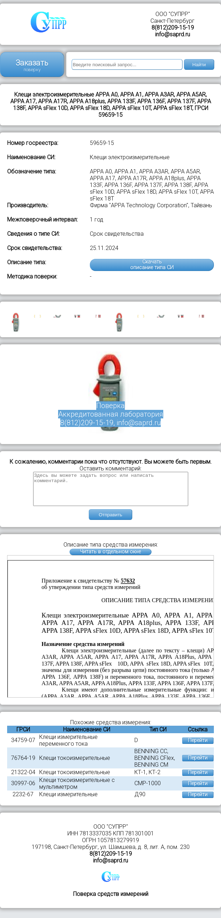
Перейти (197, 747)
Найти (199, 64)
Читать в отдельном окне (110, 558)
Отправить (110, 521)
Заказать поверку (32, 65)
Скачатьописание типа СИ (152, 265)
